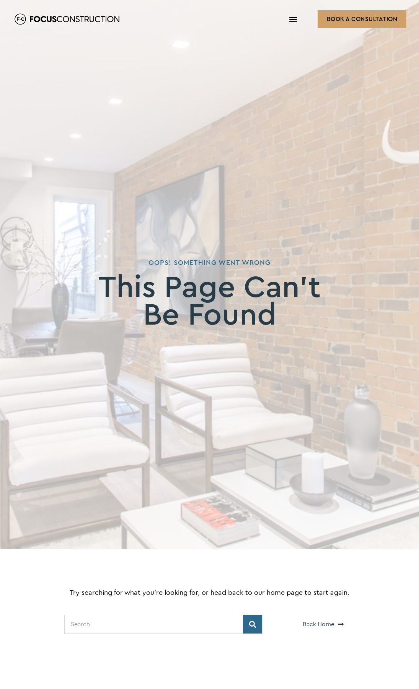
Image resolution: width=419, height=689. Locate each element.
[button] (293, 19)
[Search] (252, 624)
